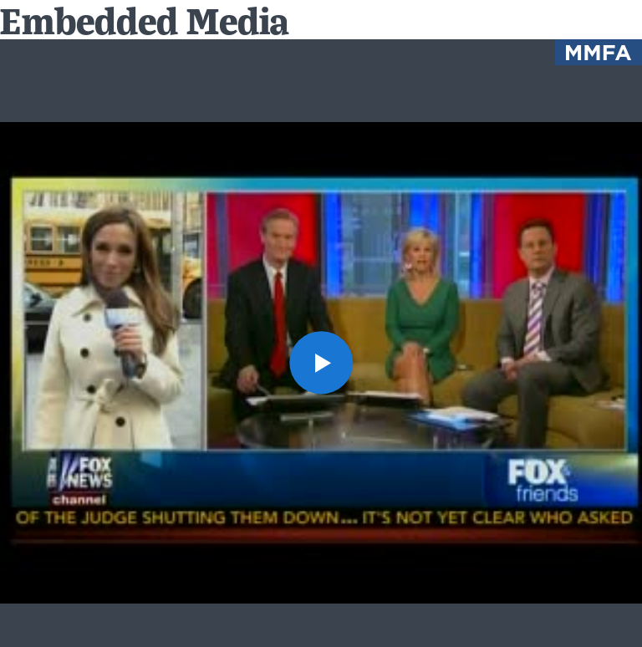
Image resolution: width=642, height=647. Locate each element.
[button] (320, 362)
